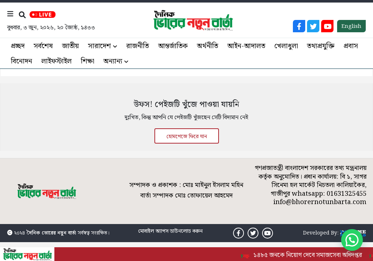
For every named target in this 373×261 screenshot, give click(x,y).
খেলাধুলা (286, 46)
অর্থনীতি (207, 46)
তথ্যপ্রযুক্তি (321, 46)
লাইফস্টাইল (56, 61)
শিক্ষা (87, 61)
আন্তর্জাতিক (173, 46)
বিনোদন (21, 61)
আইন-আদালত (246, 46)
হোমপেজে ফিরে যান (186, 136)
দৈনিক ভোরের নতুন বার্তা (51, 233)
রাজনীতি (137, 46)
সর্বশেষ (43, 46)
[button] (352, 240)
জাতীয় (70, 46)
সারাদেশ (99, 46)
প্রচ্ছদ (18, 46)
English (351, 26)
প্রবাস (351, 46)
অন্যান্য (112, 61)
